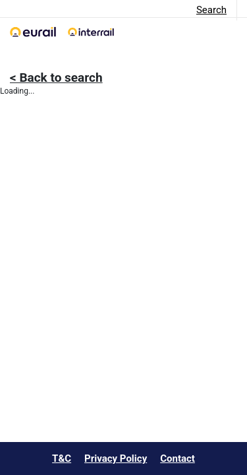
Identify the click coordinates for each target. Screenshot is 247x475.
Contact (177, 458)
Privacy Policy (115, 458)
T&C (61, 458)
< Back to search (56, 77)
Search (211, 10)
